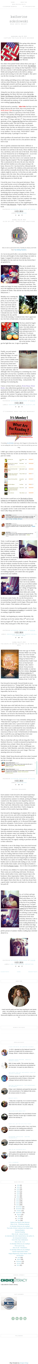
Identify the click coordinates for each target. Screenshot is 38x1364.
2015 (17, 1199)
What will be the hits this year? (20, 1123)
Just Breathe (19, 1255)
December (19, 1206)
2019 (18, 1191)
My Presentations (29, 6)
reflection (21, 404)
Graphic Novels (30, 634)
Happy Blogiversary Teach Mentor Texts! (20, 1253)
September (19, 1212)
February (18, 1261)
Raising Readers (19, 789)
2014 (17, 1201)
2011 (18, 1265)
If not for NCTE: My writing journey (21, 1046)
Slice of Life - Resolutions (20, 1247)
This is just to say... (20, 1245)
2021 (18, 1187)
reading (21, 964)
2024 (18, 1185)
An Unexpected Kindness (20, 1238)
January (19, 1263)
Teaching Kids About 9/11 (17, 1111)
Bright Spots (13, 1098)
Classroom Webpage (10, 6)
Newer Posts (32, 971)
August (19, 1214)
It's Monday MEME (19, 635)
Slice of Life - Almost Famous (20, 1234)
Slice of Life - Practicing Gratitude (19, 221)
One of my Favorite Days (17, 1149)
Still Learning (14, 1162)
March (18, 1259)
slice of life (30, 404)
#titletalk (20, 634)
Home (13, 2)
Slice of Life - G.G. (20, 1242)
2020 (18, 1189)
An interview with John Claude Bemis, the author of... (20, 1236)
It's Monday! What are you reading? (19, 411)
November (19, 1208)
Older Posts (5, 971)
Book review (22, 213)
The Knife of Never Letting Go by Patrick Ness (19, 644)
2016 (18, 1197)
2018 (18, 1193)
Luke (16, 964)
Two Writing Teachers (20, 250)
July (19, 1216)
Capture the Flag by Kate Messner (19, 38)
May (19, 1220)
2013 (17, 1203)
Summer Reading (20, 1232)
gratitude (12, 404)
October (19, 1210)
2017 (18, 1195)
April (19, 1257)
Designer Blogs (24, 1363)
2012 (17, 1204)
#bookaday (11, 634)
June (18, 1218)
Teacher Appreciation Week (20, 1251)
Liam (11, 964)
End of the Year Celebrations (20, 1240)
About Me (24, 2)
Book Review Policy (19, 4)
